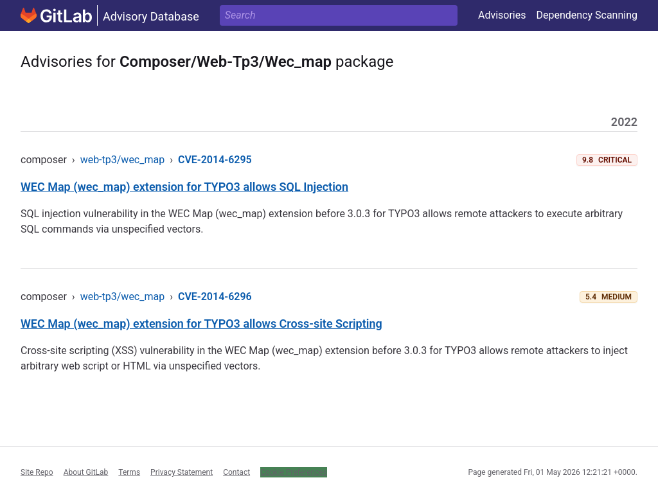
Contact (236, 472)
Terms (129, 472)
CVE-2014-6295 (215, 160)
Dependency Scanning (586, 15)
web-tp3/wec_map (122, 160)
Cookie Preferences (293, 472)
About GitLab (86, 472)
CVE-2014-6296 (215, 296)
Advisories (502, 15)
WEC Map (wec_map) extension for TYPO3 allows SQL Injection (184, 186)
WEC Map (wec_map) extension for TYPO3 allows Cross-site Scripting (201, 323)
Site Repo (37, 472)
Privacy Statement (181, 472)
